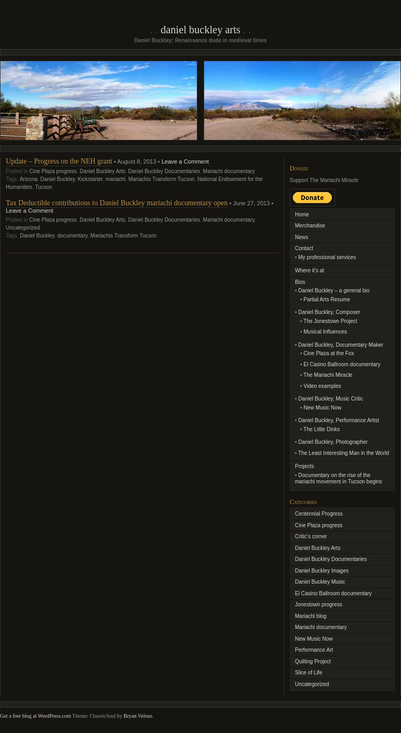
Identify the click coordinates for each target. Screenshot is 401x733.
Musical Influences (325, 332)
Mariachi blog (310, 616)
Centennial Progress (319, 514)
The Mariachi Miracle (327, 375)
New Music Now (322, 408)
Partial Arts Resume (326, 299)
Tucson (43, 187)
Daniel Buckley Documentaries (164, 171)
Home (302, 214)
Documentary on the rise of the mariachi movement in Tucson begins (338, 478)
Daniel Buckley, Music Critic (330, 399)
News (301, 237)
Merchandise (310, 226)
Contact (304, 248)
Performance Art (314, 650)
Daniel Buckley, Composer (329, 312)
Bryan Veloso (137, 716)
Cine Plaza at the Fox (328, 353)
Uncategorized (23, 228)
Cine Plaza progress (53, 171)
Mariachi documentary (229, 171)
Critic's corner (311, 536)
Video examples (322, 386)
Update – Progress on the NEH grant (59, 161)
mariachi (116, 179)
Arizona (28, 179)
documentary (73, 236)
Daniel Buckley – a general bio (333, 290)
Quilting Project (313, 661)
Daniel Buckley (58, 179)
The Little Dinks (321, 429)
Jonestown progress (318, 604)
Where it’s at (309, 270)
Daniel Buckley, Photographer (333, 442)
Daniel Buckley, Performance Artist (338, 420)
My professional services (327, 257)
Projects (304, 466)
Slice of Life (308, 672)
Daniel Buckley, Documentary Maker (340, 345)
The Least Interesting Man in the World (343, 453)
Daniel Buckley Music (320, 582)
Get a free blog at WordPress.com (35, 716)
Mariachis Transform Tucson (161, 179)
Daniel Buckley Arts (200, 29)
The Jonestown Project (330, 321)
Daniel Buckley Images (322, 571)
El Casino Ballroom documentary (341, 364)
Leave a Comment (185, 161)
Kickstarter (90, 179)
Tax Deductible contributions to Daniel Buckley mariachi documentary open (117, 203)
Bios (300, 282)
